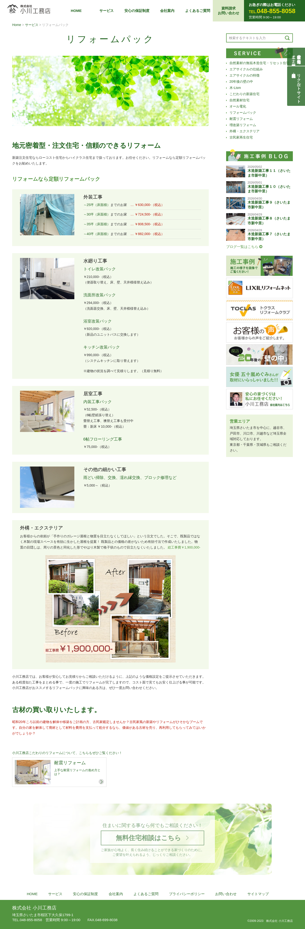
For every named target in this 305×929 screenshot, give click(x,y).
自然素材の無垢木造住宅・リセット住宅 (259, 63)
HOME (76, 11)
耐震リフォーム (241, 119)
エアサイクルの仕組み (246, 69)
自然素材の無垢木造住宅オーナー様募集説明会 (296, 56)
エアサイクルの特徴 (244, 75)
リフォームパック (242, 112)
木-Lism (235, 88)
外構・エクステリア (244, 131)
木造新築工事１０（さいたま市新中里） (269, 189)
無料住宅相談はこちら (148, 838)
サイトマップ (258, 894)
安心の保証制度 (136, 11)
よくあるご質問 (197, 11)
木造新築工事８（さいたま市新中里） (269, 220)
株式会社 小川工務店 (34, 907)
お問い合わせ (226, 894)
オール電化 (237, 106)
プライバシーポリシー (187, 894)
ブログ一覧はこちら (244, 247)
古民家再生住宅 (241, 137)
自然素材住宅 (239, 100)
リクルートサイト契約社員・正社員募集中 (299, 86)
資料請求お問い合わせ (228, 10)
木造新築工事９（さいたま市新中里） (269, 204)
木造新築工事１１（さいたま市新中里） (269, 173)
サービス (106, 11)
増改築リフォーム (242, 125)
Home (16, 25)
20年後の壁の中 (241, 81)
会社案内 (167, 11)
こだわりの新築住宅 (244, 94)
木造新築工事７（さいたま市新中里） (269, 236)
